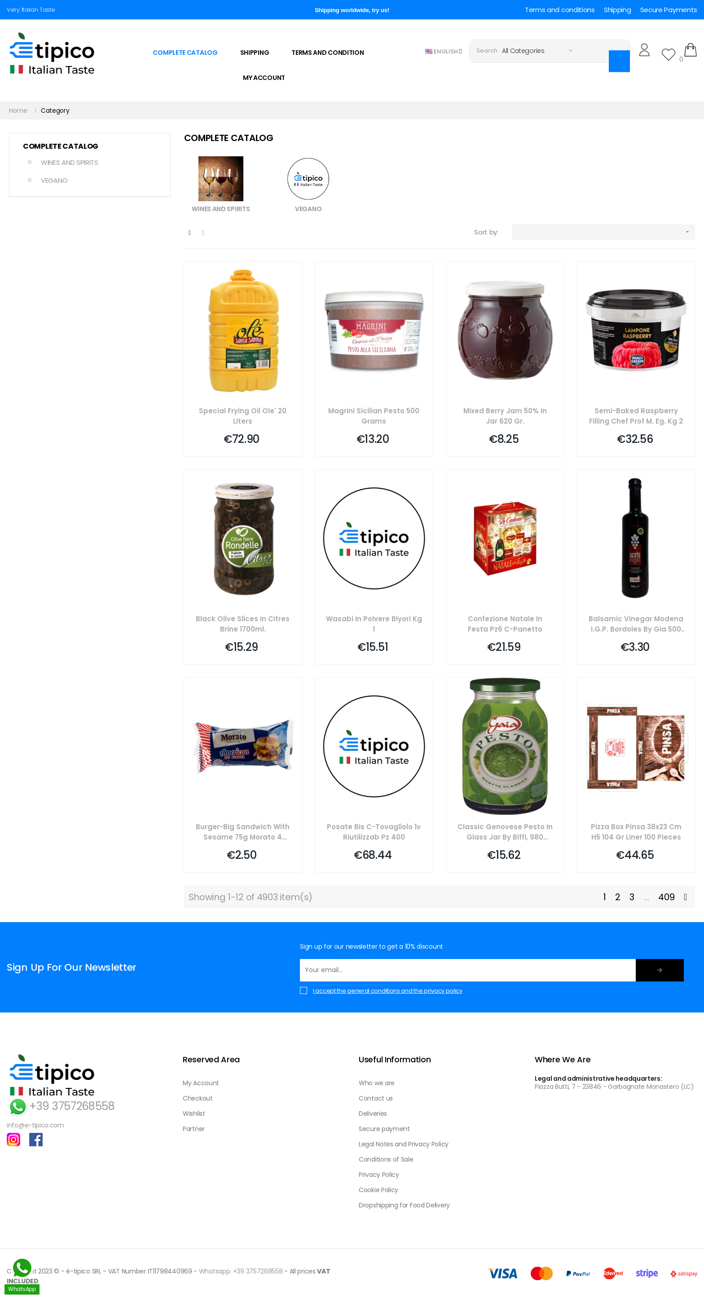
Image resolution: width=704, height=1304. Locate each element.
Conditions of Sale (386, 1159)
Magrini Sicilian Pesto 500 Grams (373, 416)
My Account (201, 1083)
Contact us (376, 1098)
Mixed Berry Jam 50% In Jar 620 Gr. (505, 416)
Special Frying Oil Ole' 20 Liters (242, 416)
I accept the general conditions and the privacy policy (387, 990)
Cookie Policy (378, 1189)
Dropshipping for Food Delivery (404, 1205)
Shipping (617, 9)
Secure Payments (669, 9)
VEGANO (54, 180)
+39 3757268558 (61, 1106)
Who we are (377, 1083)
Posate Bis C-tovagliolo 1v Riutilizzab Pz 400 (374, 832)
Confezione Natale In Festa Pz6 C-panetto (505, 624)
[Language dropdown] (443, 51)
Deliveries (373, 1113)
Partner (194, 1128)
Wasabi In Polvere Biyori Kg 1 (374, 624)
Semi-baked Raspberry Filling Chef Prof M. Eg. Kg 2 (636, 416)
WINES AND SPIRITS (69, 162)
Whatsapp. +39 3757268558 (241, 1271)
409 (666, 897)
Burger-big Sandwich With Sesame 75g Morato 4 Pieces (243, 832)
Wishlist (194, 1113)
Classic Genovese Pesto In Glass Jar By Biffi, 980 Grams (505, 832)
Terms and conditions (560, 9)
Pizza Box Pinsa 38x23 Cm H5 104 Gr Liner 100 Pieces (636, 832)
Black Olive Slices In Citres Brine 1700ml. (243, 624)
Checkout (198, 1098)
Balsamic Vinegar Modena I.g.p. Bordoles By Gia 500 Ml (636, 624)
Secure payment (384, 1128)
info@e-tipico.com (35, 1125)
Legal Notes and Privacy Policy (404, 1144)
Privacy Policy (379, 1174)
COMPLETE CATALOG (60, 146)
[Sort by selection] (603, 232)
